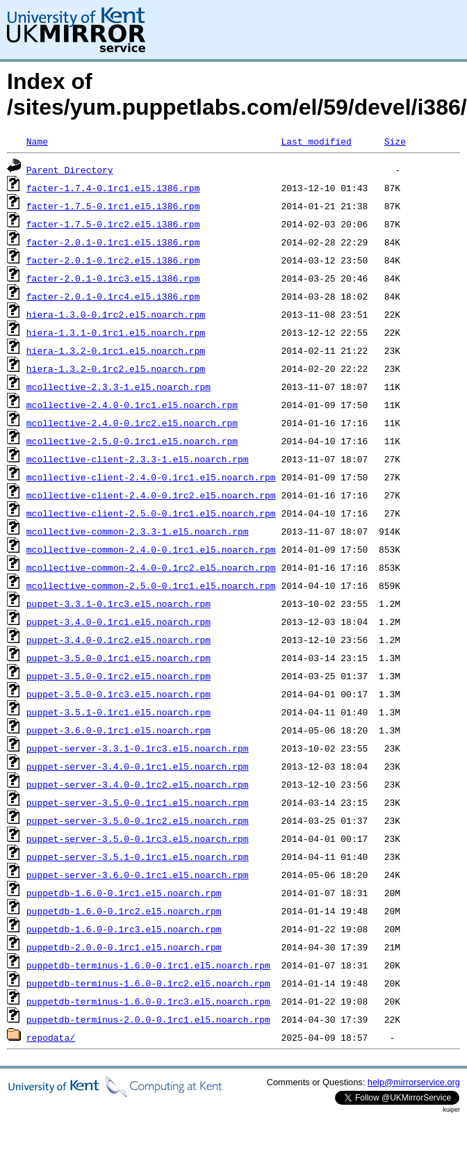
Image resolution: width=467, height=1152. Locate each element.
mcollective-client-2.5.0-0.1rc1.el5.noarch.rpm (151, 513)
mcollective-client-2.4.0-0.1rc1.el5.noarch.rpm (151, 477)
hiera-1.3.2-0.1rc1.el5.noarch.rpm (115, 350)
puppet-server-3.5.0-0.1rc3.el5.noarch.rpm (137, 838)
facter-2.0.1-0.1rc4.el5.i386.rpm (113, 296)
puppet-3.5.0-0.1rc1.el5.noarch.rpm (118, 657)
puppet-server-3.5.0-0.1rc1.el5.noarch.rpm (137, 802)
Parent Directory (69, 169)
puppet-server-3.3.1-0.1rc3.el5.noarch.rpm (137, 748)
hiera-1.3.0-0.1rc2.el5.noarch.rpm (115, 314)
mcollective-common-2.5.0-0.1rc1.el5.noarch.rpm (151, 585)
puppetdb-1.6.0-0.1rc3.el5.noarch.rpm (124, 929)
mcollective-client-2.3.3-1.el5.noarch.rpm (137, 459)
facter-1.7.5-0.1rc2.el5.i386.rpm (113, 224)
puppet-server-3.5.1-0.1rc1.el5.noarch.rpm (137, 856)
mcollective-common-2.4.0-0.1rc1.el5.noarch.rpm (151, 549)
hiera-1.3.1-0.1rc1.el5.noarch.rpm (115, 332)
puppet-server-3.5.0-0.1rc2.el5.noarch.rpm (137, 820)
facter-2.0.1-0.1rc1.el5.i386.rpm (113, 242)
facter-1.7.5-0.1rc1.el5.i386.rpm (113, 206)
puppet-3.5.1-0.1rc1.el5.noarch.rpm (118, 712)
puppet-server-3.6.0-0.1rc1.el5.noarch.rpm (137, 874)
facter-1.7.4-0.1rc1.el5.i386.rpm (113, 187)
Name (37, 141)
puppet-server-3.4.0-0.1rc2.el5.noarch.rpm (137, 784)
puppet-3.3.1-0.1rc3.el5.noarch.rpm (118, 603)
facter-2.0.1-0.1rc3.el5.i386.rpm (113, 278)
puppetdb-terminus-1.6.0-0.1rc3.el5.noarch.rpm (148, 1001)
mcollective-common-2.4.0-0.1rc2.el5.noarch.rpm (151, 567)
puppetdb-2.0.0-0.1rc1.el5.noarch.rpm (124, 947)
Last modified (316, 141)
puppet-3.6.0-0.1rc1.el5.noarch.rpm (118, 730)
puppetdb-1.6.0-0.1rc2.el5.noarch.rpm (124, 910)
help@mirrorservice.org (414, 1082)
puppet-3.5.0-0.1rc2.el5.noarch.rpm (118, 676)
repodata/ (50, 1037)
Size (395, 141)
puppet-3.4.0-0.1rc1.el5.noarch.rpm (118, 621)
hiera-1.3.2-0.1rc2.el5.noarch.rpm (115, 368)
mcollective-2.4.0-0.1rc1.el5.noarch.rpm (132, 404)
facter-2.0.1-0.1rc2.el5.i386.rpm (113, 260)
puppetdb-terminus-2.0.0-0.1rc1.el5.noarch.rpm (148, 1019)
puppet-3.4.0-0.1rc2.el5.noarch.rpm (118, 639)
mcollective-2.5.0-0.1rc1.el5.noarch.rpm (132, 441)
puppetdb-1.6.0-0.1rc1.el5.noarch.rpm (124, 892)
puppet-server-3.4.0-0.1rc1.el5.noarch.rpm (137, 766)
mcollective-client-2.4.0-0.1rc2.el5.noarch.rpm (151, 495)
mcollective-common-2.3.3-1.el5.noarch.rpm (137, 531)
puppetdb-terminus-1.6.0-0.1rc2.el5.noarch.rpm (148, 983)
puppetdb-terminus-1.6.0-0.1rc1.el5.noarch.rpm (148, 965)
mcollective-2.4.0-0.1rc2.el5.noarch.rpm (132, 422)
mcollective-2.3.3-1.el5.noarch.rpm (118, 386)
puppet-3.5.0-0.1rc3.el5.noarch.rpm (118, 694)
